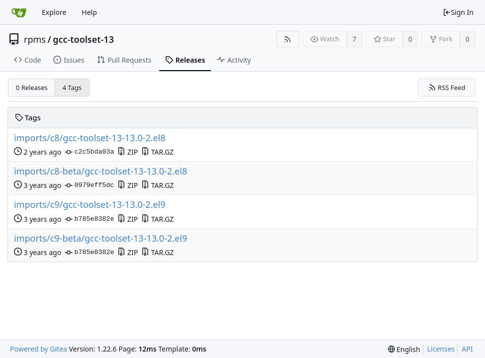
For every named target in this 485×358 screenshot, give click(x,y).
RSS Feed (447, 87)
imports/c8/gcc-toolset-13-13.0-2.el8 (90, 138)
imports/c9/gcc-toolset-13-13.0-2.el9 (90, 204)
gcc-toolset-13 (83, 39)
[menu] (404, 349)
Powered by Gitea (38, 349)
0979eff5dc (89, 185)
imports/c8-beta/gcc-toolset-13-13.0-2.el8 (100, 171)
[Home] (19, 12)
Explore (54, 12)
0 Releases (32, 87)
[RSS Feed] (287, 39)
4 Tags (72, 87)
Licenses (441, 349)
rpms (35, 39)
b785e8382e (89, 219)
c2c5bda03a (89, 152)
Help (89, 12)
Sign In (458, 12)
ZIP (127, 152)
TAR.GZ (157, 152)
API (467, 349)
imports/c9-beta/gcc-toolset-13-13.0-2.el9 (100, 238)
